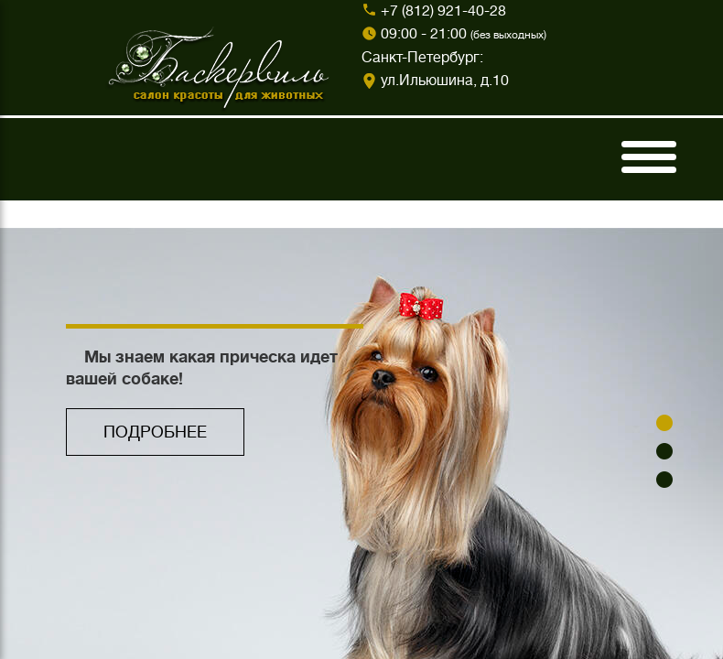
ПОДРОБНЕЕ (155, 432)
